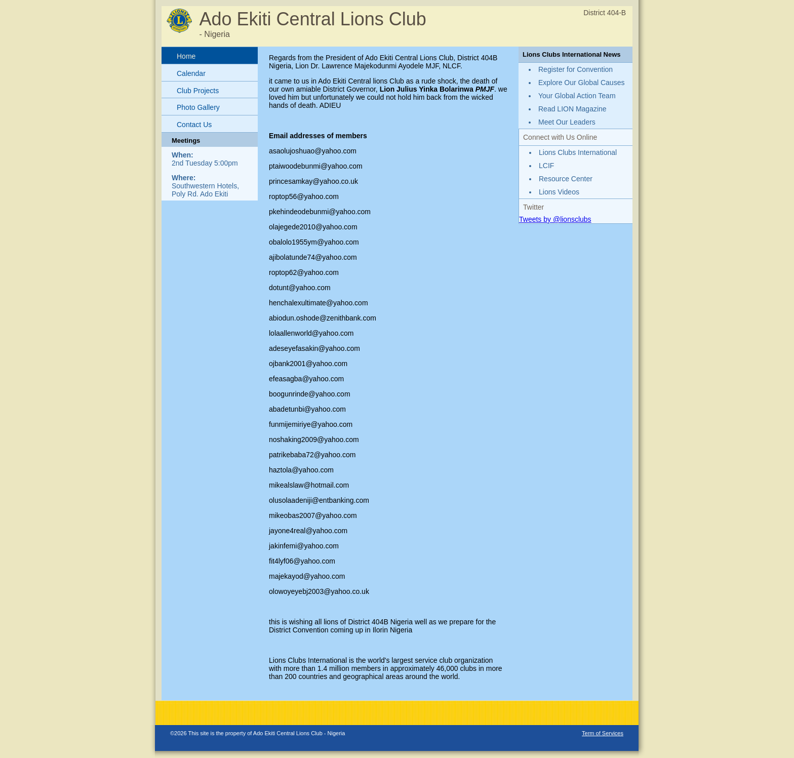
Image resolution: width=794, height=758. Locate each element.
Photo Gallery (198, 107)
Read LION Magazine (572, 109)
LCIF (546, 166)
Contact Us (194, 125)
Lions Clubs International (578, 152)
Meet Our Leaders (567, 122)
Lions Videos (559, 192)
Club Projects (198, 91)
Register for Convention (575, 69)
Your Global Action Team (577, 96)
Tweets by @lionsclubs (555, 219)
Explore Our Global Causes (581, 82)
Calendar (191, 73)
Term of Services (602, 733)
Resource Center (565, 179)
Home (186, 56)
